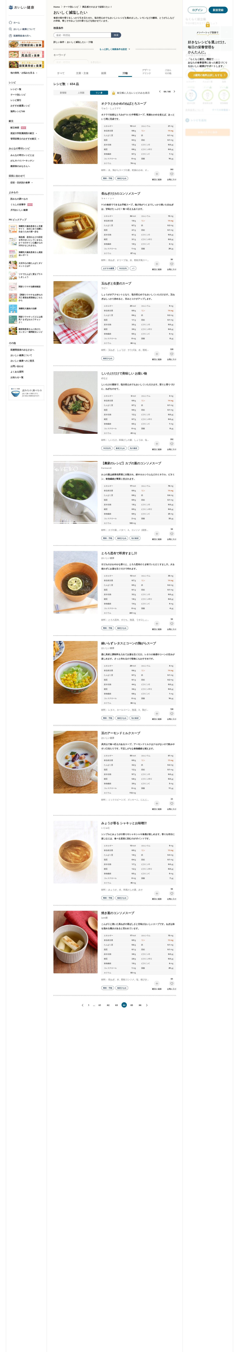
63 (116, 1005)
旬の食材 (133, 448)
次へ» (148, 1005)
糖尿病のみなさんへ (20, 166)
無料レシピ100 (17, 111)
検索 (116, 35)
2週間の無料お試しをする (207, 75)
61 (100, 1005)
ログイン (197, 10)
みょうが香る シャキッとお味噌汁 (124, 823)
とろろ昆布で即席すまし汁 (119, 553)
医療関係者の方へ (22, 35)
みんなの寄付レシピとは (22, 155)
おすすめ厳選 (108, 268)
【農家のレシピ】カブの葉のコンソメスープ (131, 463)
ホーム (16, 22)
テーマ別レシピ (18, 94)
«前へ (81, 1005)
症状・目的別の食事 (20, 182)
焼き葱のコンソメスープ (117, 913)
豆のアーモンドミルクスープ (120, 733)
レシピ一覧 (15, 89)
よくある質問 (16, 371)
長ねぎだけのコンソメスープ (120, 193)
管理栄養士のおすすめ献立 (23, 138)
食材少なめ (121, 178)
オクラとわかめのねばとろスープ (123, 103)
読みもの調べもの (19, 198)
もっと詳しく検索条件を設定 (113, 49)
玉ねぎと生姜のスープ (116, 283)
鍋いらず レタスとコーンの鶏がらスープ (128, 643)
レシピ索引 (15, 100)
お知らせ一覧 (16, 377)
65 (131, 1005)
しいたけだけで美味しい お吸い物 (124, 373)
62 (108, 1005)
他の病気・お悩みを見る (22, 72)
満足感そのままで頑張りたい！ (97, 6)
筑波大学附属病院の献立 (22, 133)
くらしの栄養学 (21, 204)
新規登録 (218, 10)
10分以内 (123, 268)
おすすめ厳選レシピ (20, 105)
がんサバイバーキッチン (22, 160)
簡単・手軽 (107, 178)
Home (56, 6)
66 (140, 1005)
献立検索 (18, 127)
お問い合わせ (16, 366)
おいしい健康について (24, 29)
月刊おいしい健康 (19, 209)
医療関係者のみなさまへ (22, 349)
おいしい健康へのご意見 (22, 360)
